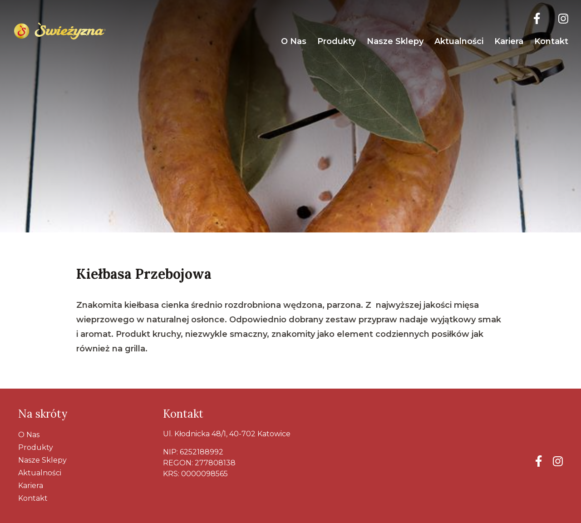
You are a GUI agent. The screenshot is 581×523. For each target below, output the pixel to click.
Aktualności (458, 41)
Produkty (336, 41)
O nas (293, 41)
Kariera (508, 41)
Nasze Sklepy (395, 41)
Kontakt (551, 41)
